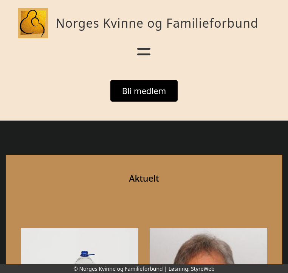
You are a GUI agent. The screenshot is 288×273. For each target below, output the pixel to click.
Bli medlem (144, 90)
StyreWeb (203, 268)
